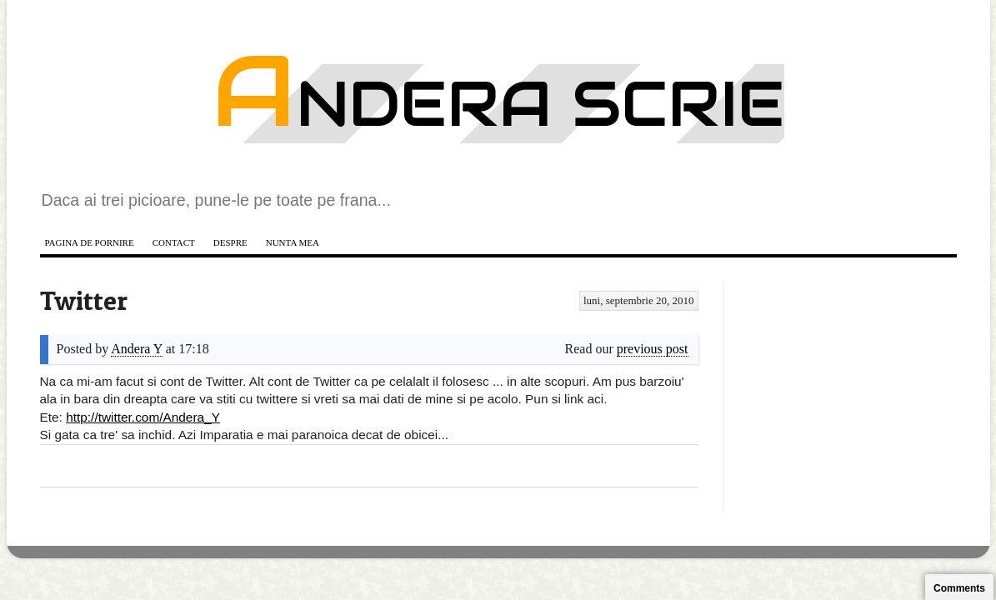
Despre (230, 243)
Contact (174, 243)
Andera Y (136, 349)
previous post (652, 349)
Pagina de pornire (89, 243)
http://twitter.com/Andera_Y (143, 417)
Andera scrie (498, 103)
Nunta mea (292, 243)
